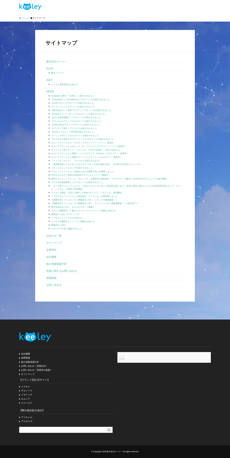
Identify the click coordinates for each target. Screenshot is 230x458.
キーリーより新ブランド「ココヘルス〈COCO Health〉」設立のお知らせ (85, 150)
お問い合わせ (54, 285)
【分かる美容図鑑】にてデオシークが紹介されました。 (77, 117)
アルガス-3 (26, 421)
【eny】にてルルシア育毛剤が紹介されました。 (73, 132)
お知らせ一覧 (54, 235)
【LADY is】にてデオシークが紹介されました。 (73, 103)
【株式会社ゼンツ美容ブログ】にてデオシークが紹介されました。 (82, 110)
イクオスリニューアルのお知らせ (66, 218)
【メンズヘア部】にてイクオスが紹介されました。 (75, 128)
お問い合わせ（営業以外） (34, 366)
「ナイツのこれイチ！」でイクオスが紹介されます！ (76, 160)
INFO (49, 80)
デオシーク (26, 390)
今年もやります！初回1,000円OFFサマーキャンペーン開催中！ (80, 175)
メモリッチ (26, 394)
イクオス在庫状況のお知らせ (64, 84)
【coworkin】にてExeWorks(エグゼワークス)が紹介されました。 (81, 99)
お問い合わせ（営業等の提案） (36, 370)
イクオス (25, 386)
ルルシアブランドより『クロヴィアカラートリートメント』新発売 (82, 143)
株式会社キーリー (56, 61)
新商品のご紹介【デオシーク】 (65, 214)
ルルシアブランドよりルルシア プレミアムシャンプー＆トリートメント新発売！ (88, 146)
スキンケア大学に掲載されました (66, 228)
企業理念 (51, 249)
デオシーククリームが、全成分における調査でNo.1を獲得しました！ (83, 171)
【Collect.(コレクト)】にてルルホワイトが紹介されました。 (79, 114)
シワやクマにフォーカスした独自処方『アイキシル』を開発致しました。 (85, 196)
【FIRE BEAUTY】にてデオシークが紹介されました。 (76, 124)
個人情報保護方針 (56, 264)
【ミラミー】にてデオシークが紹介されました (73, 106)
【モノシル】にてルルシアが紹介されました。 (73, 168)
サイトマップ (54, 242)
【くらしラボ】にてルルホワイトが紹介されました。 (76, 135)
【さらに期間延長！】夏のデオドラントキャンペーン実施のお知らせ (83, 210)
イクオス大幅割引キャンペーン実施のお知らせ (73, 221)
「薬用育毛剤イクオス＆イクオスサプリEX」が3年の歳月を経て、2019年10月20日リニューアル (96, 164)
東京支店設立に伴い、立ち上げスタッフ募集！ (73, 207)
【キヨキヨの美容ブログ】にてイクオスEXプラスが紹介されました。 (83, 139)
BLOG (49, 68)
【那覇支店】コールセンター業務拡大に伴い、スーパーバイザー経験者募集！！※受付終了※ (94, 203)
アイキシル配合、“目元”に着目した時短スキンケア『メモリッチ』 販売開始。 (87, 192)
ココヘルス (26, 402)
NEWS (50, 91)
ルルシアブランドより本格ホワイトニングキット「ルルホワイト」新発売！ (86, 157)
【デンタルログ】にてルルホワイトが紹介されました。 (77, 121)
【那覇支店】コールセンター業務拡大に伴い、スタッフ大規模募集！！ (84, 200)
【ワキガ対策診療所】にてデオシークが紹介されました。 (78, 182)
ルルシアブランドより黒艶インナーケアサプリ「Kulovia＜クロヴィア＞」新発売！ (90, 153)
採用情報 (51, 278)
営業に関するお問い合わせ (61, 271)
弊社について (57, 73)
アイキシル (26, 417)
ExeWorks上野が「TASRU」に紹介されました (72, 96)
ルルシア (25, 398)
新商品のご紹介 (58, 225)
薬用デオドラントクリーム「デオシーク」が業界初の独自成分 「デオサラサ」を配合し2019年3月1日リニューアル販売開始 (109, 179)
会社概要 (51, 256)
